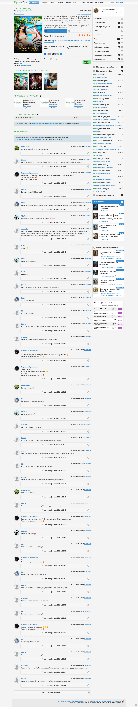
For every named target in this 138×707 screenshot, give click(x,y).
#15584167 (87, 611)
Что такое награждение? (41, 96)
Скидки (52, 2)
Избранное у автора (107, 48)
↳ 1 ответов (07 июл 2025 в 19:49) (54, 153)
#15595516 (87, 229)
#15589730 (87, 367)
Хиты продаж (108, 202)
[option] (20, 82)
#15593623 (87, 298)
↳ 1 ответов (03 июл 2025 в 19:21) (54, 392)
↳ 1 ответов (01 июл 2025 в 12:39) (54, 538)
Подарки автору (107, 43)
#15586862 (87, 544)
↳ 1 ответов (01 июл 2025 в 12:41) (54, 484)
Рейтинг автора (107, 60)
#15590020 (87, 438)
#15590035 (87, 424)
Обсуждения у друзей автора (110, 67)
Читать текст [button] (56, 31)
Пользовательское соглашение (80, 701)
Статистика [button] (80, 31)
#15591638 (87, 398)
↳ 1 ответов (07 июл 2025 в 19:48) (54, 183)
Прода (20, 2)
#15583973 (87, 624)
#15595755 (87, 159)
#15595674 (87, 202)
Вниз (136, 705)
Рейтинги (90, 2)
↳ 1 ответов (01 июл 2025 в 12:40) (54, 497)
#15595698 (87, 173)
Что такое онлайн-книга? (37, 115)
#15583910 (87, 639)
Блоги (75, 2)
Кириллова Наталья (25, 11)
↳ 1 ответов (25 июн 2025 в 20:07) (54, 685)
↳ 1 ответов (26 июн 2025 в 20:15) (54, 646)
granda (23, 160)
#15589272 (87, 477)
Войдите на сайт (21, 140)
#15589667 (87, 464)
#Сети (21, 64)
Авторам (67, 701)
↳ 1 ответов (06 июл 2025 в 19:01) (54, 361)
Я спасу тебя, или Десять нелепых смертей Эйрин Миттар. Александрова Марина (110, 217)
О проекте (61, 701)
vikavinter (24, 229)
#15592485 (87, 337)
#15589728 (87, 451)
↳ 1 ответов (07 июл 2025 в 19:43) (54, 223)
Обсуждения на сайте (110, 72)
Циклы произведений (107, 27)
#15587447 (87, 503)
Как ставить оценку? (63, 36)
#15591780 (87, 385)
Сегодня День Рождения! (110, 196)
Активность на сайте (101, 51)
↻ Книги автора (19, 14)
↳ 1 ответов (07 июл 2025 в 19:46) (54, 196)
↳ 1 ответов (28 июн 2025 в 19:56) (54, 605)
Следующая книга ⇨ (84, 14)
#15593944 (87, 284)
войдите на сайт (37, 124)
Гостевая (97, 35)
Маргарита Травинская (29, 173)
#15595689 (87, 189)
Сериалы (60, 2)
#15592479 (87, 350)
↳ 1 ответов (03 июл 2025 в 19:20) (54, 418)
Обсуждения (99, 2)
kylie (23, 246)
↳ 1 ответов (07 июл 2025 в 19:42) (54, 252)
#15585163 (87, 557)
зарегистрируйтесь (52, 124)
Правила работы (95, 701)
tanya (23, 272)
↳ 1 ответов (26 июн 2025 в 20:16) (54, 618)
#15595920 (87, 146)
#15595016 (87, 258)
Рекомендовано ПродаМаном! (110, 248)
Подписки (44, 2)
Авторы (82, 2)
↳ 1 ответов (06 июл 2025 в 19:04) (54, 265)
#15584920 (87, 572)
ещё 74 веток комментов (51, 693)
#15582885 (87, 678)
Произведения (34, 2)
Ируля (23, 190)
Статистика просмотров (107, 56)
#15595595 (87, 215)
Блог (96, 31)
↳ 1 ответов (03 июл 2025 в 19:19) (54, 458)
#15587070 (87, 531)
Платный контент (106, 701)
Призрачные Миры (109, 304)
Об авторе (97, 19)
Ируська (24, 216)
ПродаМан (27, 106)
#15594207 (87, 271)
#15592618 (87, 311)
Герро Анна (25, 147)
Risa (22, 311)
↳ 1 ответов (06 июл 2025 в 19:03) (54, 331)
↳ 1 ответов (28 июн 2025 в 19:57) (54, 566)
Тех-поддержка (116, 701)
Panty (23, 203)
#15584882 (87, 598)
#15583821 (87, 652)
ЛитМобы (68, 2)
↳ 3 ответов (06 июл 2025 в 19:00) (54, 379)
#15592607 (87, 324)
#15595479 (87, 245)
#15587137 (87, 516)
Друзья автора (107, 39)
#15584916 (87, 585)
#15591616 (87, 411)
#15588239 (87, 490)
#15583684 (87, 665)
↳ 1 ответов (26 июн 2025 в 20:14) (54, 672)
